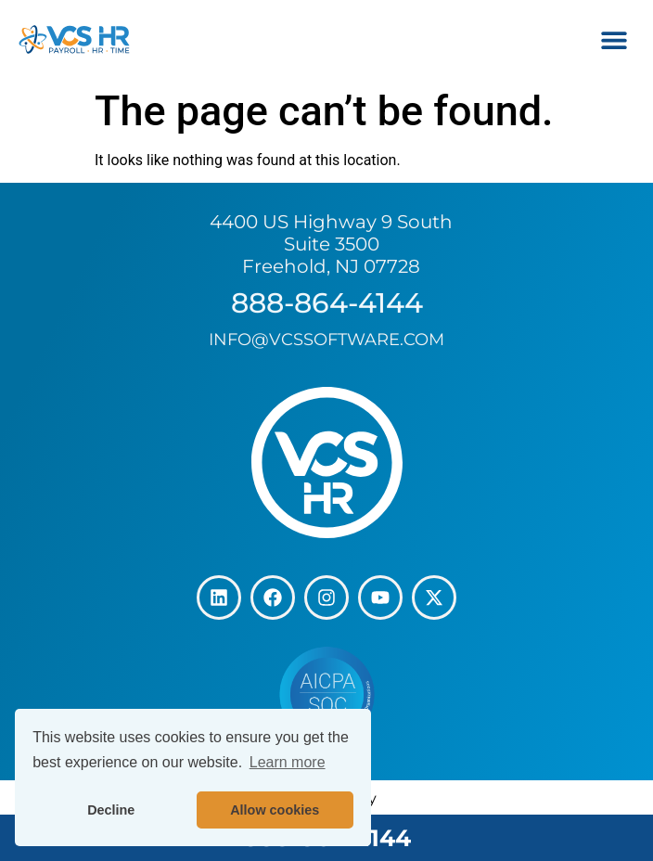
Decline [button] (110, 810)
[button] (613, 39)
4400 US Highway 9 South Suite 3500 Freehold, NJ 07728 (331, 244)
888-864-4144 (327, 303)
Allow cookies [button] (274, 810)
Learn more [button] (288, 762)
